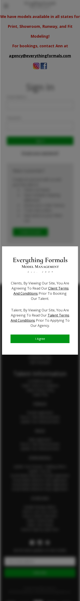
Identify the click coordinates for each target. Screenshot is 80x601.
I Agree (40, 339)
